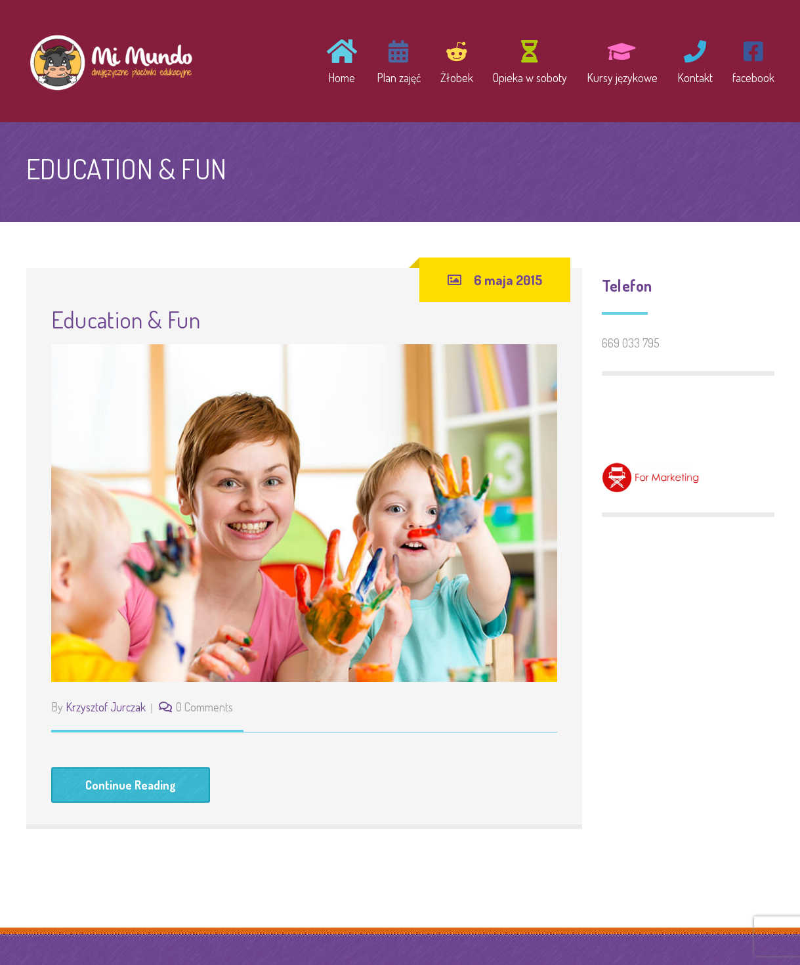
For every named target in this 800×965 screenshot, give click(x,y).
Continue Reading (130, 785)
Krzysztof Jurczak (106, 707)
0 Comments (204, 707)
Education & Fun (125, 319)
